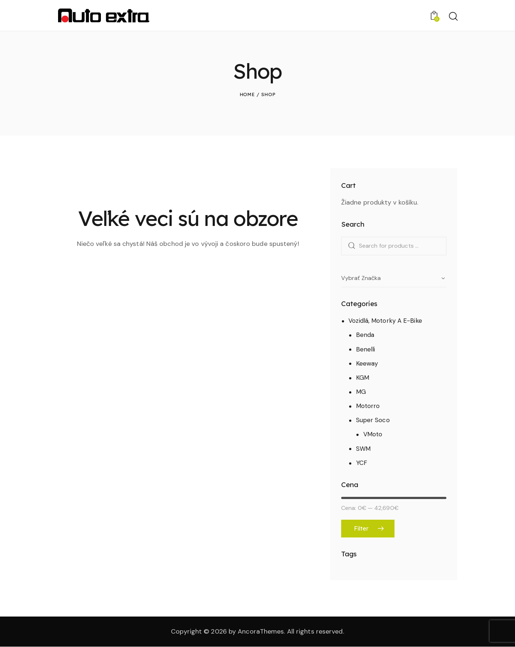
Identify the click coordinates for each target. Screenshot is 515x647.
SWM (363, 449)
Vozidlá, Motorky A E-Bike (385, 321)
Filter (361, 528)
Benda (365, 335)
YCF (361, 463)
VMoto (373, 434)
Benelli (365, 349)
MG (361, 392)
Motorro (368, 406)
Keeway (367, 363)
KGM (362, 378)
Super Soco (373, 420)
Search (350, 246)
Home (247, 94)
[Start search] (452, 16)
